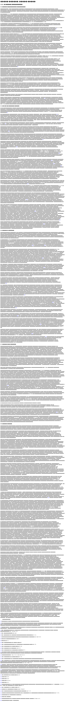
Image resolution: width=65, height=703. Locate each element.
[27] (16, 307)
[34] (48, 497)
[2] (17, 66)
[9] (43, 139)
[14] (61, 165)
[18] (59, 219)
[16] (27, 199)
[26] (53, 302)
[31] (46, 336)
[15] (27, 183)
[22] (1, 674)
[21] (45, 245)
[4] (7, 112)
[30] (32, 333)
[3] (44, 98)
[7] (5, 123)
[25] (24, 294)
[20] (32, 245)
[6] (59, 119)
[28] (17, 315)
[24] (6, 283)
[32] (7, 385)
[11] (1, 644)
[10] (16, 146)
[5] (57, 114)
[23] (44, 267)
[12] (51, 160)
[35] (4, 587)
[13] (54, 163)
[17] (35, 211)
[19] (1, 660)
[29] (40, 324)
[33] (56, 412)
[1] (56, 28)
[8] (8, 131)
